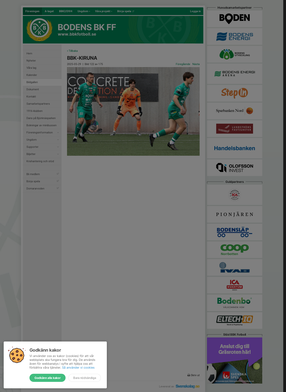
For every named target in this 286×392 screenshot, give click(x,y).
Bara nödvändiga (84, 378)
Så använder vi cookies (78, 367)
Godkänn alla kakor (47, 378)
